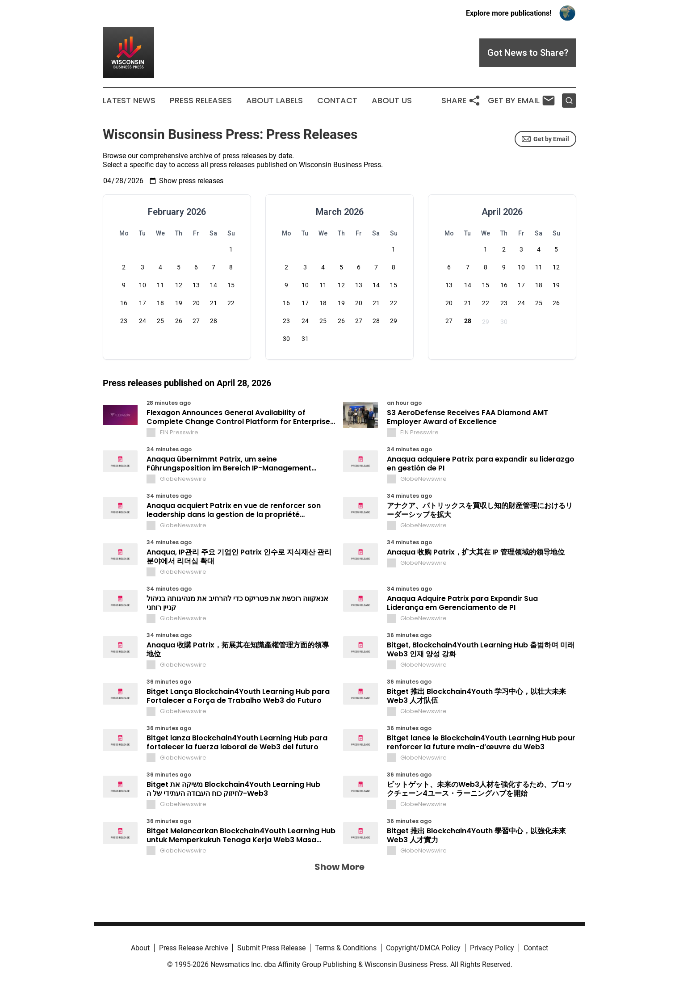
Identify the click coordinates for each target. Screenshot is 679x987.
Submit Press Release (271, 948)
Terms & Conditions (346, 948)
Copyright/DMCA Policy (423, 948)
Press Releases (201, 100)
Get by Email (545, 138)
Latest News (129, 100)
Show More (339, 867)
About (140, 948)
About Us (392, 100)
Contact (337, 100)
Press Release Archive (193, 948)
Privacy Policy (492, 948)
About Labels (274, 100)
